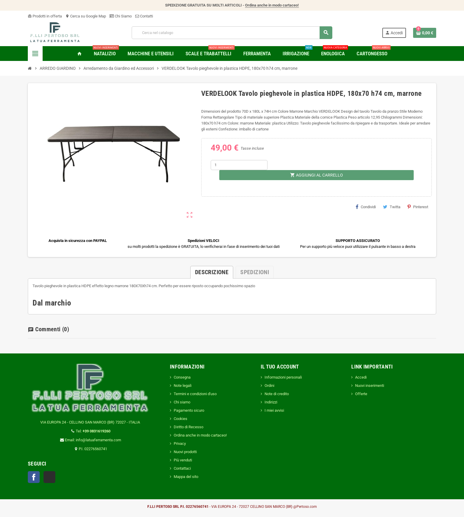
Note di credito (277, 394)
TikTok (49, 477)
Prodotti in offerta (45, 16)
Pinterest (417, 206)
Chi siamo (182, 402)
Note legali (182, 385)
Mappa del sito (186, 476)
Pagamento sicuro (189, 410)
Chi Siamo (120, 16)
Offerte (361, 394)
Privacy (180, 443)
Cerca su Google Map (85, 16)
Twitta (391, 206)
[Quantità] (239, 165)
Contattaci (182, 468)
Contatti (144, 16)
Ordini (269, 385)
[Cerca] (232, 32)
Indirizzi (271, 402)
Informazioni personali (283, 377)
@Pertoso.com (305, 507)
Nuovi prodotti (185, 452)
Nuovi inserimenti (369, 385)
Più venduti (183, 460)
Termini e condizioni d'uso (195, 394)
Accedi (361, 377)
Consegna (182, 377)
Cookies (180, 418)
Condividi (366, 206)
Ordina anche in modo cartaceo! (272, 5)
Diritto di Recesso (188, 427)
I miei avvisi (274, 410)
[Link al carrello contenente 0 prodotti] (424, 33)
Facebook (34, 477)
